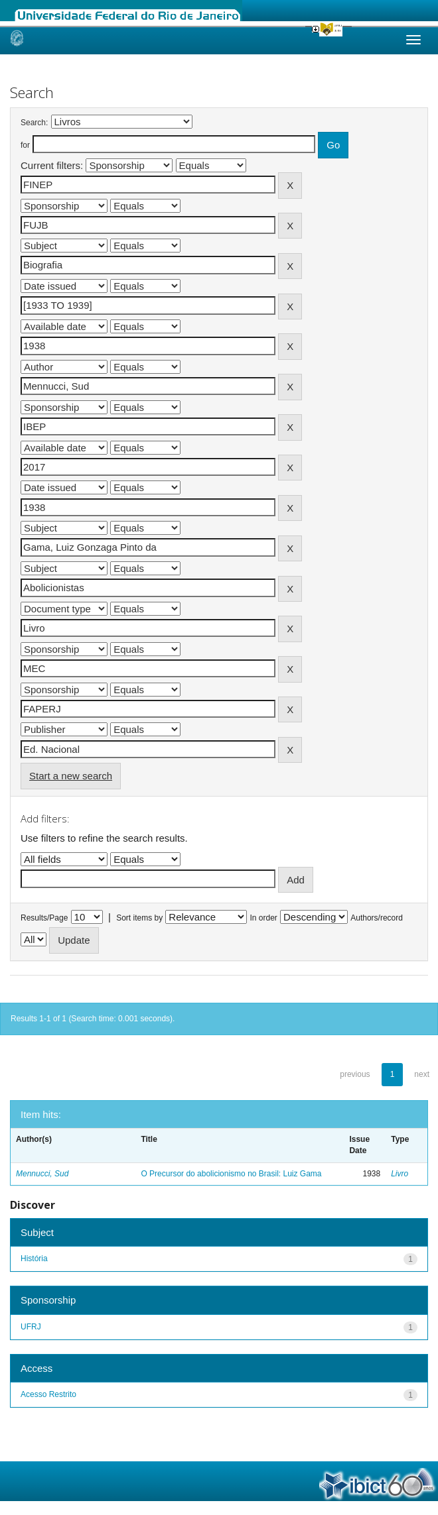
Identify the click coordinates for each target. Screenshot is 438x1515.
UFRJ (31, 1326)
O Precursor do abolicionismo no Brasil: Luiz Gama (231, 1173)
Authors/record (376, 918)
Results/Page (44, 918)
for (25, 145)
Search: (34, 122)
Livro (399, 1173)
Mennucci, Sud (42, 1173)
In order (263, 918)
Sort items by (139, 918)
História (34, 1258)
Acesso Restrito (48, 1394)
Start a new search (70, 775)
